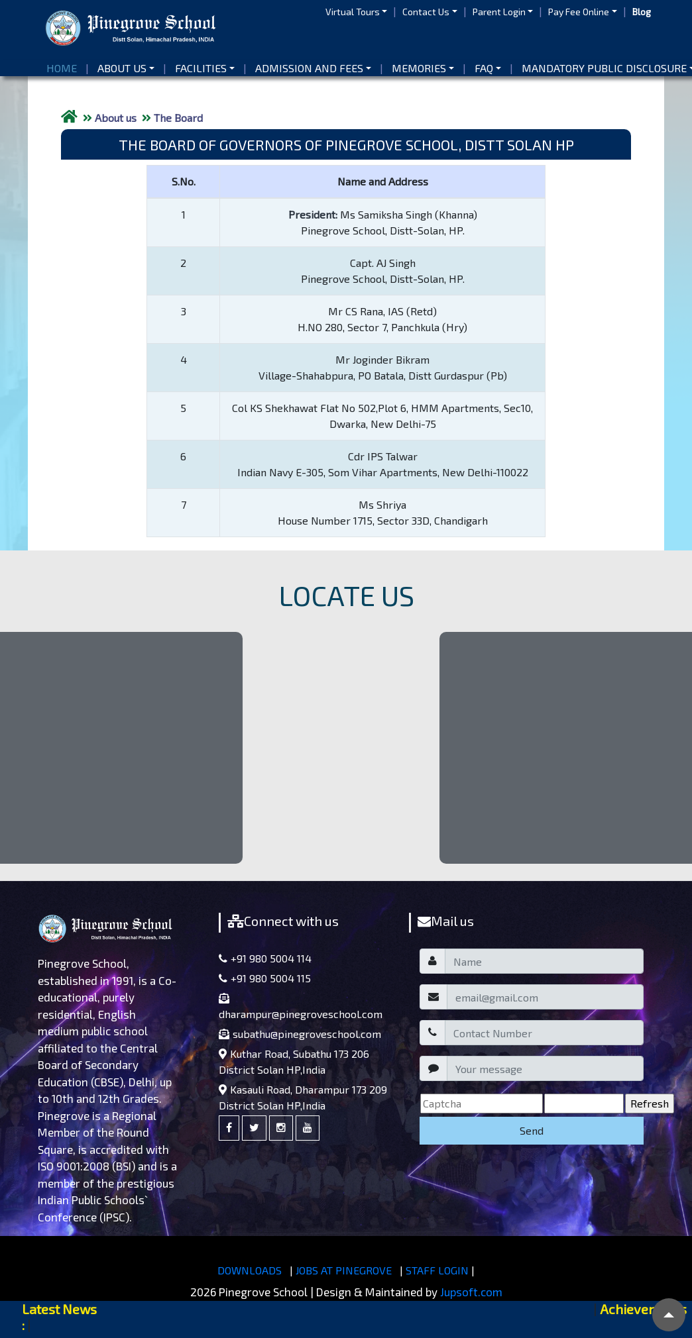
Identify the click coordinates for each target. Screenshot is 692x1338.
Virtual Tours (352, 11)
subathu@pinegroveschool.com (300, 1033)
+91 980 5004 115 (265, 978)
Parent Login (499, 11)
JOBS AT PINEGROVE (344, 1270)
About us (121, 68)
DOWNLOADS (249, 1270)
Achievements (643, 1309)
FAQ (484, 68)
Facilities (201, 68)
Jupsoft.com (471, 1291)
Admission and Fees (309, 68)
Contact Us (425, 11)
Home (64, 67)
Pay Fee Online (578, 11)
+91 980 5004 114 (265, 958)
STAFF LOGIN (437, 1270)
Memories (419, 68)
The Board (178, 117)
